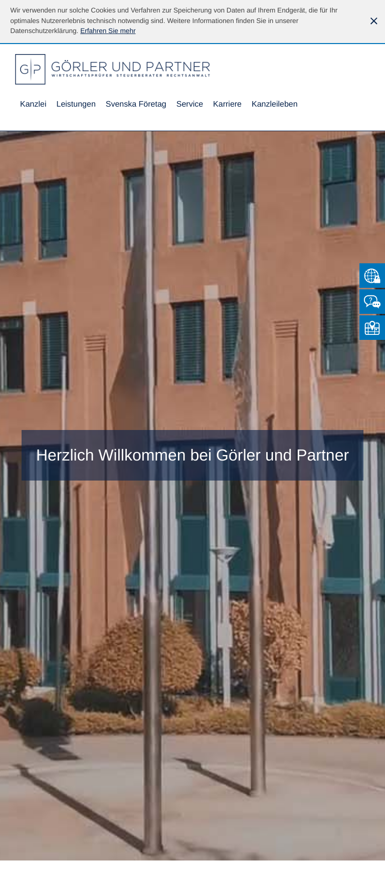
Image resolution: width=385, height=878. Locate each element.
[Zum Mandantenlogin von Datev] (372, 275)
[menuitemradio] (136, 105)
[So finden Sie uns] (372, 327)
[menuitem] (33, 105)
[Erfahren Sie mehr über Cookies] (107, 31)
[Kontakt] (372, 301)
